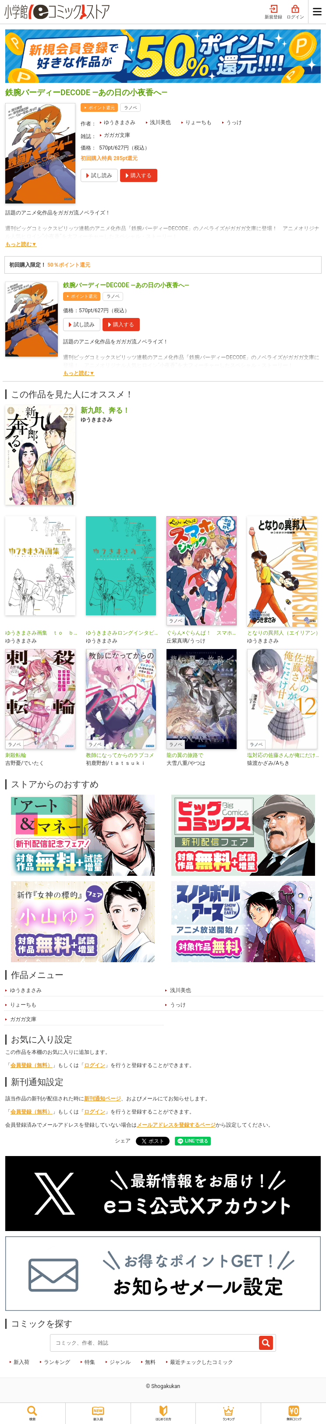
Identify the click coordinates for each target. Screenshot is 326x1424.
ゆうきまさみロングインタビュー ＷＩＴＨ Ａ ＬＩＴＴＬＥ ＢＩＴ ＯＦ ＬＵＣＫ (122, 633)
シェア (123, 1141)
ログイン (295, 12)
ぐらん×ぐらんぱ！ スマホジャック (203, 633)
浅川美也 (160, 122)
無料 (150, 1362)
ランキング (57, 1362)
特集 (90, 1362)
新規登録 (273, 12)
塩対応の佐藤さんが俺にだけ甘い (284, 755)
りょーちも (198, 122)
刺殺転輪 (15, 755)
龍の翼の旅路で (185, 755)
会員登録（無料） (32, 1065)
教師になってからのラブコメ (120, 755)
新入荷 (21, 1362)
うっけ (234, 122)
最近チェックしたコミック (201, 1362)
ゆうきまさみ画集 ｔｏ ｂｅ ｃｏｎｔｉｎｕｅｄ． (42, 633)
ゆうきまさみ (119, 122)
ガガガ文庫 (117, 135)
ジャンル (120, 1362)
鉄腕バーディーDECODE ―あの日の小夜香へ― (126, 285)
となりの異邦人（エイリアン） (284, 633)
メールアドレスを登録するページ (176, 1125)
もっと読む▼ (21, 244)
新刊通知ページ (102, 1099)
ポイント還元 (102, 107)
